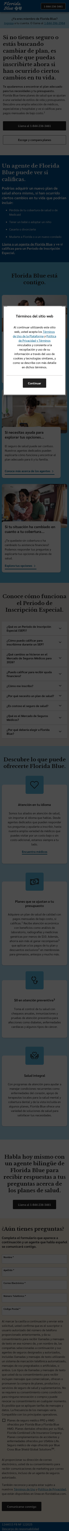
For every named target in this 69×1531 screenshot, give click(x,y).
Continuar (34, 383)
